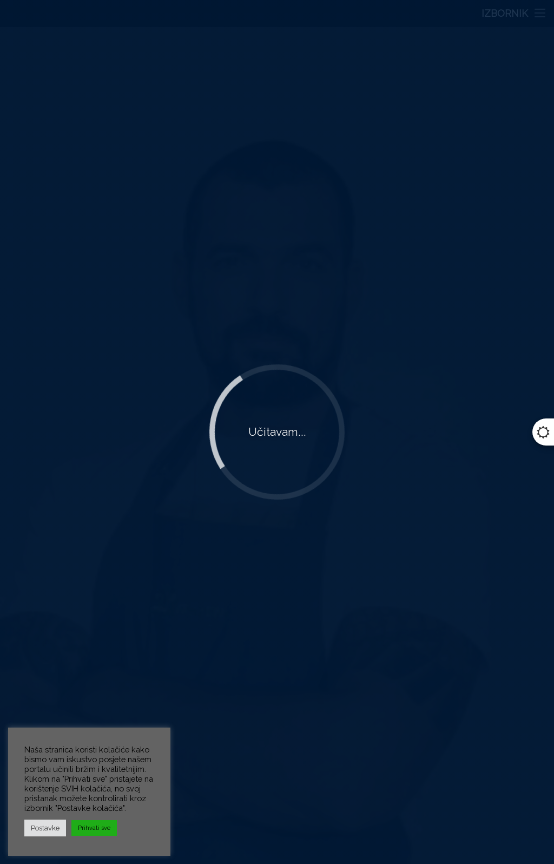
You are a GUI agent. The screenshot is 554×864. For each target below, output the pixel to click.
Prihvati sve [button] (94, 828)
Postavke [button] (45, 828)
